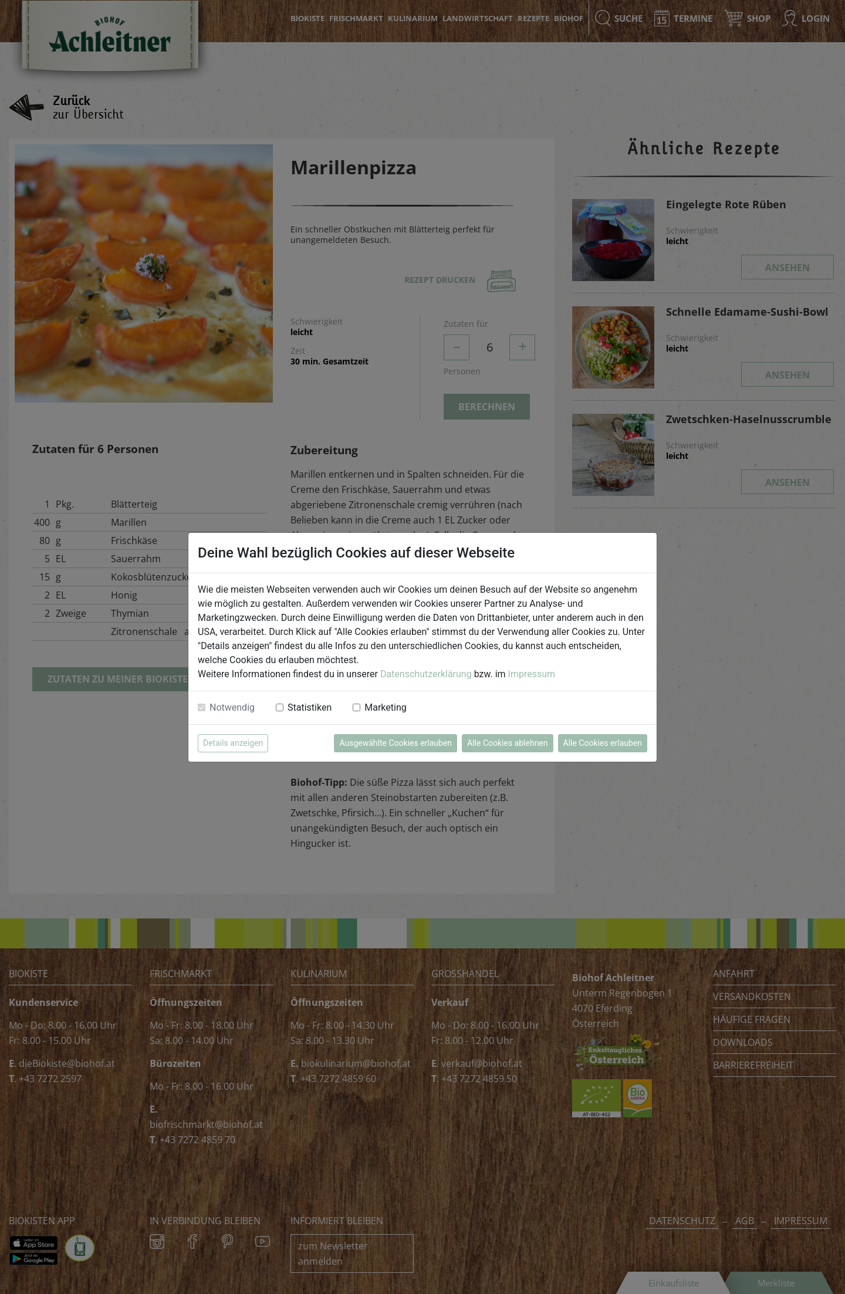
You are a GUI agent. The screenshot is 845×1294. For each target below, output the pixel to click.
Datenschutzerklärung (426, 674)
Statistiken (310, 707)
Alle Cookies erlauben (602, 743)
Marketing (385, 707)
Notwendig (232, 707)
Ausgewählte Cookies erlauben (395, 743)
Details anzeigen (233, 743)
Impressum (532, 674)
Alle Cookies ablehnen (507, 743)
